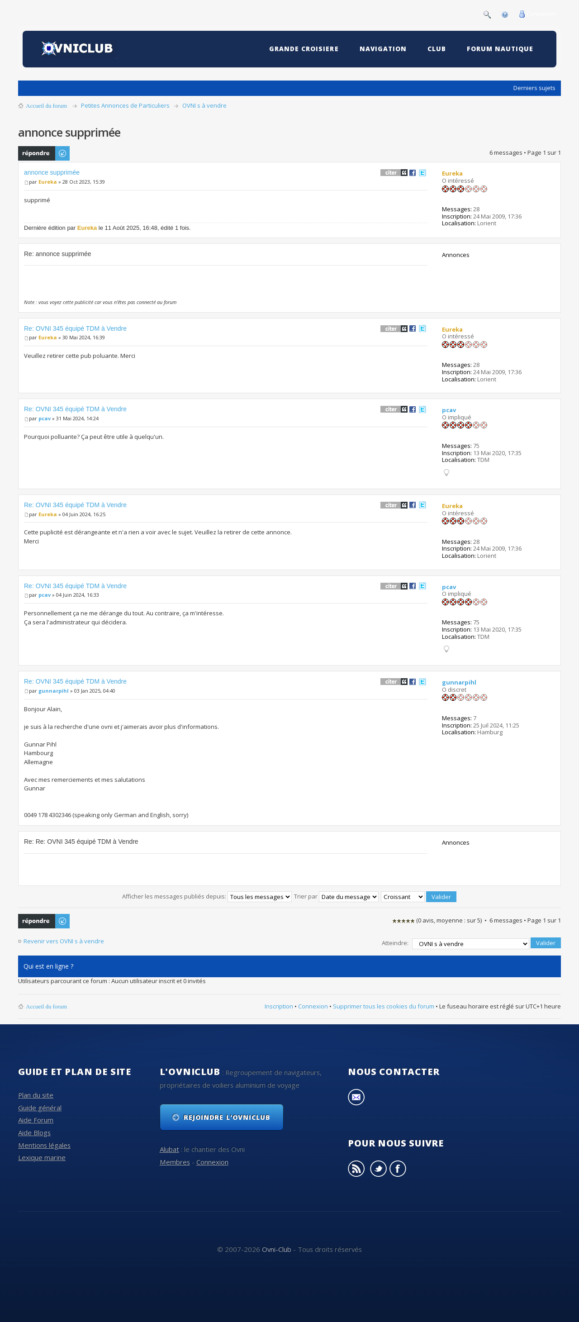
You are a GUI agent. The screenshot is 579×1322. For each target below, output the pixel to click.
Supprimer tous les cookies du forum (383, 1004)
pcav (44, 418)
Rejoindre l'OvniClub (227, 1115)
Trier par (336, 896)
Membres (175, 1159)
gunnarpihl (53, 690)
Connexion (541, 14)
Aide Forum (35, 1117)
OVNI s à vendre (204, 105)
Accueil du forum (46, 106)
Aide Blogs (34, 1130)
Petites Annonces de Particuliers (125, 105)
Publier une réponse (44, 153)
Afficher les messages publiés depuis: (207, 896)
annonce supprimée (52, 172)
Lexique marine (42, 1155)
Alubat (169, 1146)
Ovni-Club (276, 1246)
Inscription (279, 1004)
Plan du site (35, 1093)
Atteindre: (395, 942)
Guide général (40, 1105)
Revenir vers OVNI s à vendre (64, 941)
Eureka (47, 181)
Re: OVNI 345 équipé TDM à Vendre (75, 328)
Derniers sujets (534, 88)
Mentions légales (44, 1142)
